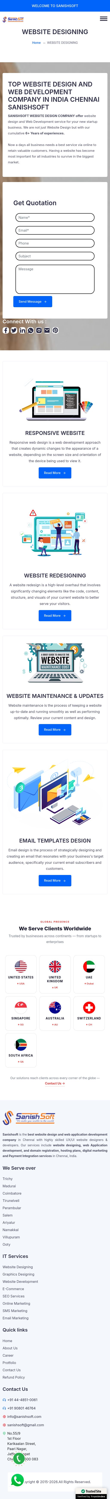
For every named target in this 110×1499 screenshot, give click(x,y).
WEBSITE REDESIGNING (55, 575)
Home (36, 42)
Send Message (33, 301)
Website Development (20, 1281)
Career (8, 1355)
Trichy (8, 1179)
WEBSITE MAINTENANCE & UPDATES (54, 696)
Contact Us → (55, 1083)
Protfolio (9, 1363)
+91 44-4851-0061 (22, 1400)
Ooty (6, 1244)
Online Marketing (16, 1303)
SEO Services (13, 1296)
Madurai (9, 1186)
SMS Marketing (15, 1311)
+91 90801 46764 (21, 1408)
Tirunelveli (11, 1200)
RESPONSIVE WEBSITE (55, 433)
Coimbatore (12, 1193)
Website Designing (18, 1267)
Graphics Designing (18, 1274)
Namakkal (10, 1230)
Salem (7, 1215)
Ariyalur (9, 1222)
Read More (55, 473)
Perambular (12, 1208)
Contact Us (12, 1370)
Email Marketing (16, 1318)
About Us (10, 1348)
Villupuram (11, 1237)
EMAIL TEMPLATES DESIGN (55, 840)
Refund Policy (14, 1377)
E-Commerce (13, 1289)
